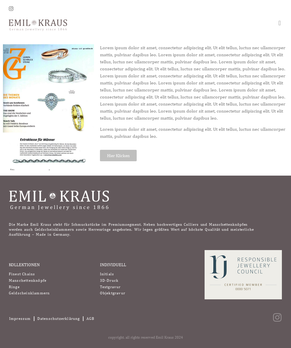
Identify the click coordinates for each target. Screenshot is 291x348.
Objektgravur (112, 293)
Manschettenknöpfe (27, 280)
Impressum (20, 318)
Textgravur (110, 287)
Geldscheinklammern (29, 293)
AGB (90, 318)
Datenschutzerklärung (58, 318)
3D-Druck (109, 280)
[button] (279, 23)
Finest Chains (22, 274)
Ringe (14, 287)
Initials (107, 274)
